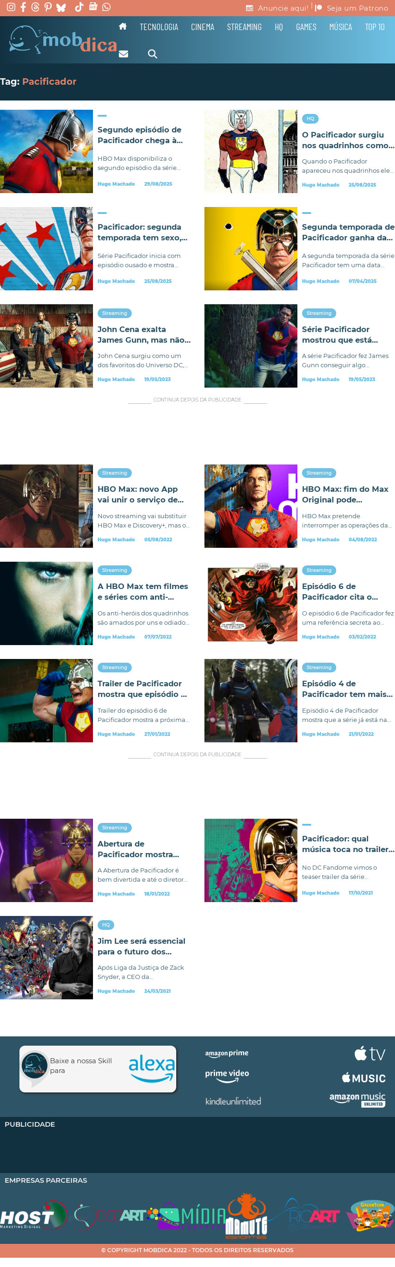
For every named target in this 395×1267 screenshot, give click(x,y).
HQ (279, 26)
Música (340, 26)
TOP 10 (375, 26)
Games (306, 26)
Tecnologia (159, 26)
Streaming (244, 26)
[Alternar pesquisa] (153, 54)
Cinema (202, 26)
